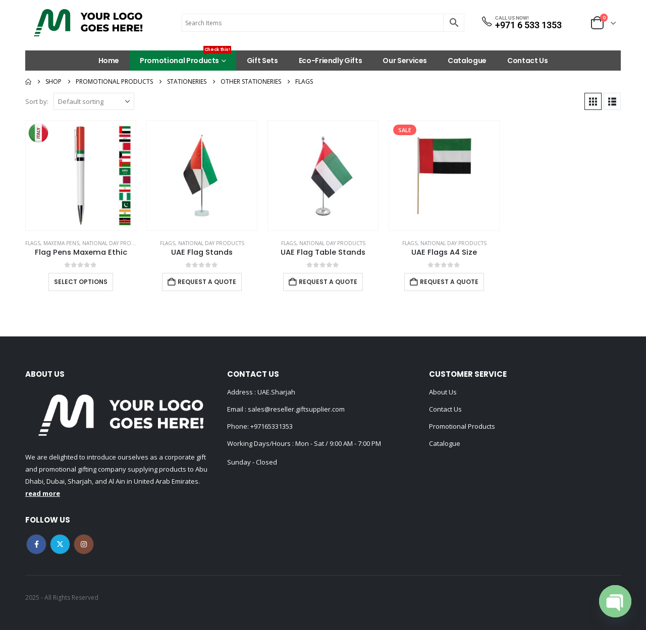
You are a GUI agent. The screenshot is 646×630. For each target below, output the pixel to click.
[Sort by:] (93, 101)
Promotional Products (185, 58)
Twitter (60, 544)
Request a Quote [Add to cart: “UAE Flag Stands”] (207, 281)
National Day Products (115, 243)
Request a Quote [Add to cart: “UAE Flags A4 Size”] (449, 281)
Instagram (84, 544)
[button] (593, 101)
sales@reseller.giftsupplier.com (295, 409)
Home (109, 60)
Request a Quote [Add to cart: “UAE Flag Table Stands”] (328, 281)
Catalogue (467, 60)
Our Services (405, 60)
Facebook (36, 544)
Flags (32, 243)
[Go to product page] (81, 176)
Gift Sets (262, 60)
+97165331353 (271, 426)
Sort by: (36, 101)
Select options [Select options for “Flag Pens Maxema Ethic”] (80, 281)
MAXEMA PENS (61, 243)
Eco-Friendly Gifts (330, 60)
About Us (443, 391)
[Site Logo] (88, 23)
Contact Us (527, 60)
